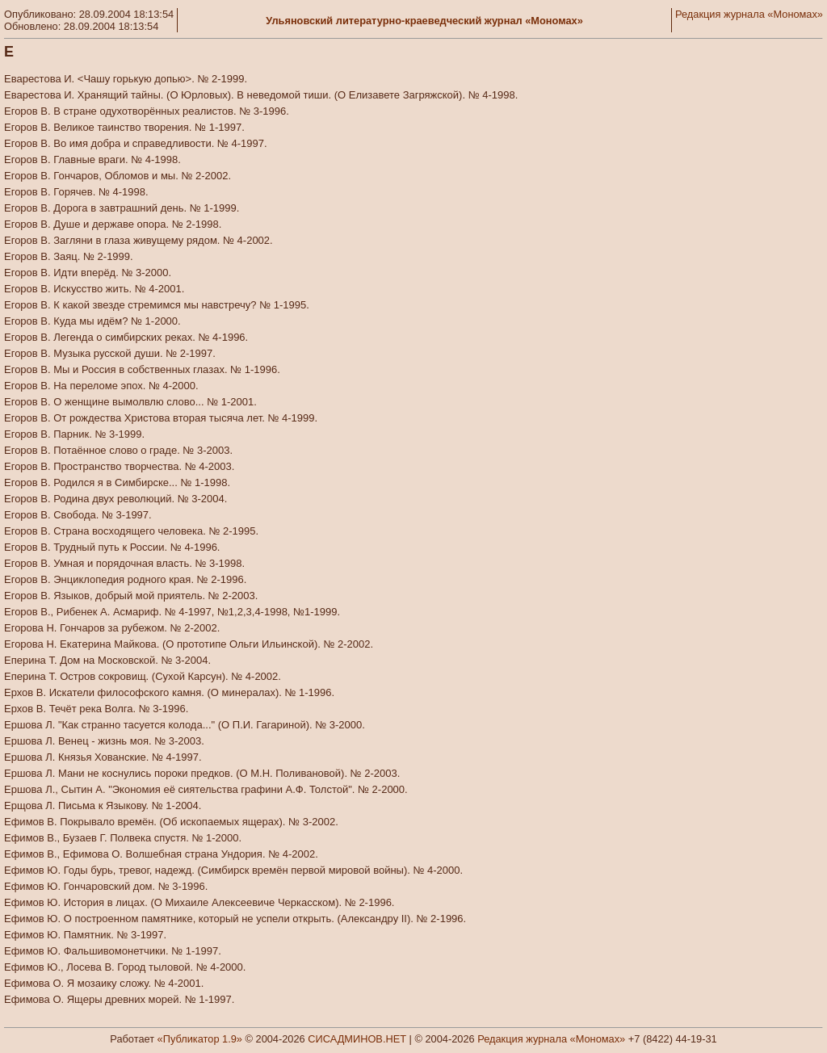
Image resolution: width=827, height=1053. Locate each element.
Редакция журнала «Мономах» (749, 14)
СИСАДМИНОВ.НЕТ (357, 1039)
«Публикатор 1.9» (199, 1039)
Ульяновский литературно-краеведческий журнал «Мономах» (424, 21)
